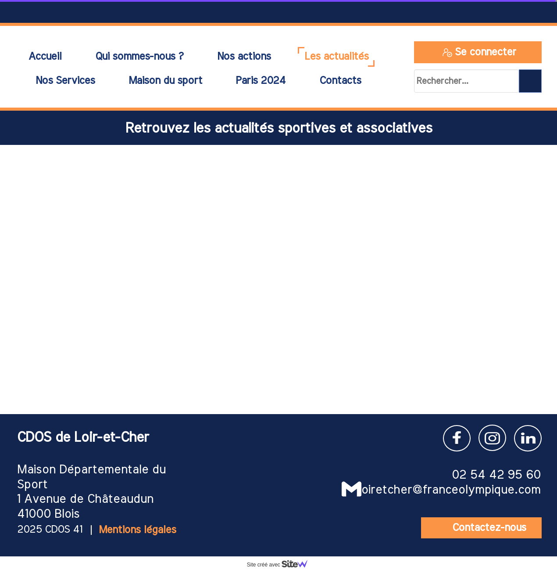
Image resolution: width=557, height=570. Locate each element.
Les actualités (336, 56)
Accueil (44, 56)
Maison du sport (165, 81)
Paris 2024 (261, 81)
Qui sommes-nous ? (139, 56)
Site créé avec (280, 565)
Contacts (340, 81)
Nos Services (65, 81)
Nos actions (244, 56)
